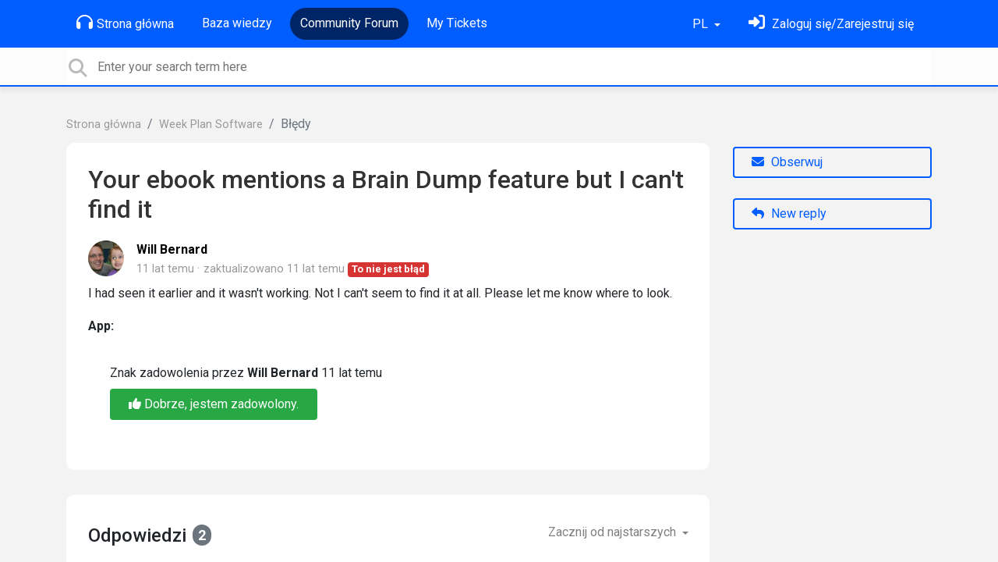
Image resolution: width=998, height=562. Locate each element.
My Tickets (456, 23)
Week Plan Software (211, 124)
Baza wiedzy (237, 23)
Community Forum (349, 23)
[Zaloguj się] (831, 24)
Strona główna (125, 22)
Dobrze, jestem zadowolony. (214, 404)
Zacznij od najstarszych (613, 532)
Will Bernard (171, 249)
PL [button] (701, 23)
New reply (789, 213)
